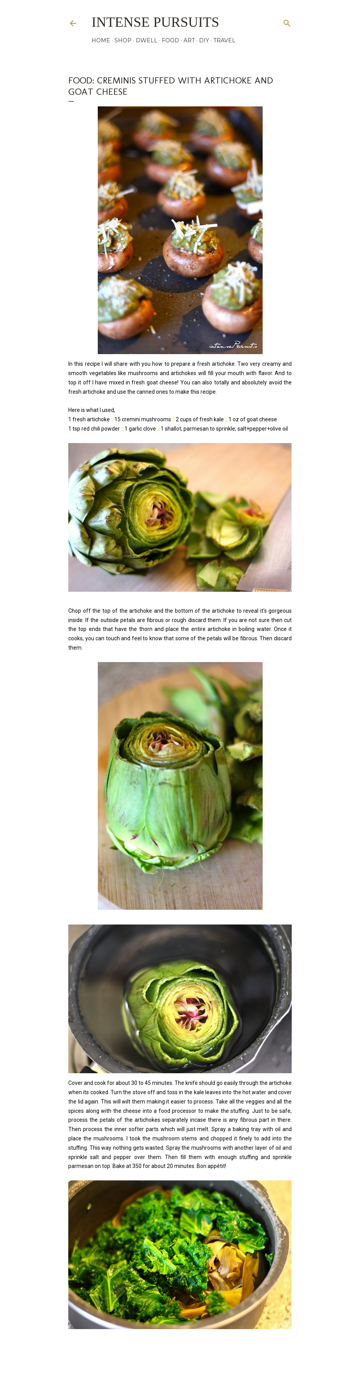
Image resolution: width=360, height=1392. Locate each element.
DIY (204, 40)
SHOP (123, 40)
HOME (101, 40)
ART (189, 40)
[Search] (287, 21)
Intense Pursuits (155, 22)
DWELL (147, 40)
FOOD (170, 40)
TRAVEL (224, 40)
